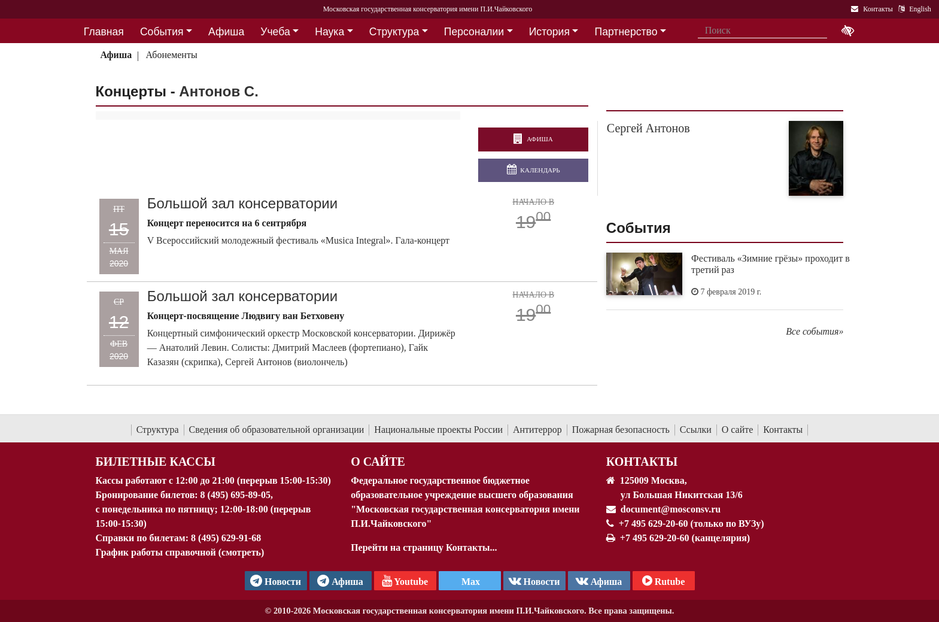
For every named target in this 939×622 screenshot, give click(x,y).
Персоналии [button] (474, 32)
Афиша (116, 55)
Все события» (814, 331)
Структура (157, 429)
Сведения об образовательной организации (276, 429)
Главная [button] (104, 32)
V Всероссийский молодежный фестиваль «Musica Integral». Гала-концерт (299, 240)
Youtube (405, 581)
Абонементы (171, 55)
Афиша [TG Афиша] (340, 581)
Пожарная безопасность (621, 429)
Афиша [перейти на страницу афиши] (532, 139)
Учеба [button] (275, 32)
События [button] (162, 32)
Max (469, 582)
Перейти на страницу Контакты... (424, 547)
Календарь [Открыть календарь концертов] (533, 170)
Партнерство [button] (626, 32)
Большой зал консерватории (243, 203)
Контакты (783, 429)
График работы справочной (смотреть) (180, 552)
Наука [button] (329, 32)
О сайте (737, 429)
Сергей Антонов (648, 128)
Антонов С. (219, 91)
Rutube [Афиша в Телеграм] (663, 581)
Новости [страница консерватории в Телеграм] (275, 581)
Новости (534, 581)
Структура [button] (394, 32)
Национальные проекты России (438, 429)
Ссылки (696, 429)
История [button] (549, 32)
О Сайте (378, 461)
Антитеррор (537, 429)
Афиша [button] (226, 32)
